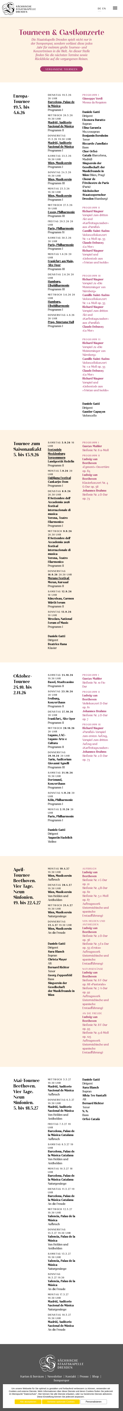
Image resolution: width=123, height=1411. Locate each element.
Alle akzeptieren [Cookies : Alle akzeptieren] (28, 1401)
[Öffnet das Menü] (115, 8)
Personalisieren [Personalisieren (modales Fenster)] (93, 1401)
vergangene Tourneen (61, 69)
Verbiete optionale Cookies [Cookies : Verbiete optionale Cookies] (61, 1401)
